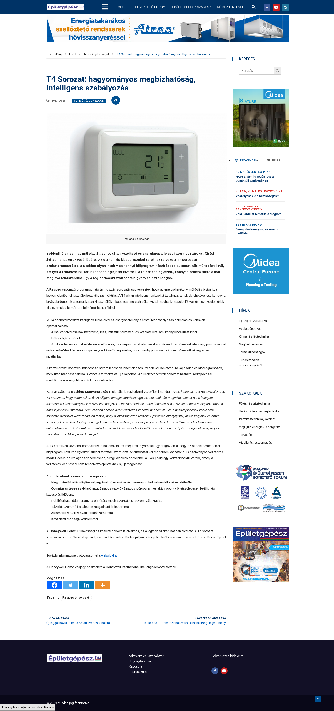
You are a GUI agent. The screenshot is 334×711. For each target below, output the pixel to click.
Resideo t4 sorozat (75, 597)
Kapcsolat (136, 666)
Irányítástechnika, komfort (257, 419)
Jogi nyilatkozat (140, 661)
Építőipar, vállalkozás (254, 321)
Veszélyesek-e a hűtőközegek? (257, 196)
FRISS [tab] (273, 160)
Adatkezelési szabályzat (146, 656)
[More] (102, 585)
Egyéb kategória (249, 224)
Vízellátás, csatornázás (255, 442)
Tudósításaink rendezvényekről (250, 208)
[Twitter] (70, 585)
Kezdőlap (56, 54)
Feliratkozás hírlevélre (227, 656)
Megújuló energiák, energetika (259, 427)
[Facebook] (54, 585)
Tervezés (245, 435)
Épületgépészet (250, 328)
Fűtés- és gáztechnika (254, 403)
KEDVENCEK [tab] (246, 160)
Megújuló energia (251, 344)
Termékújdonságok (96, 54)
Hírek (73, 54)
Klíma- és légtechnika (253, 172)
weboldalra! (109, 555)
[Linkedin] (86, 585)
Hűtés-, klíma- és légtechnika (259, 191)
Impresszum (138, 672)
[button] (254, 8)
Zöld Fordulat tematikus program (258, 214)
